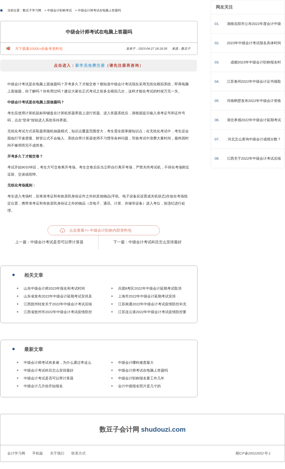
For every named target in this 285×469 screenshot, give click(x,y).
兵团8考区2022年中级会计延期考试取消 (149, 288)
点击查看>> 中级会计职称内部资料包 (100, 230)
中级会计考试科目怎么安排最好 (155, 242)
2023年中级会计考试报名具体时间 (254, 43)
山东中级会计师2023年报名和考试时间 (54, 288)
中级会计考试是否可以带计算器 (56, 242)
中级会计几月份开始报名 (43, 386)
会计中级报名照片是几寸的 (139, 386)
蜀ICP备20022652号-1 (253, 453)
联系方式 (78, 453)
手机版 (37, 453)
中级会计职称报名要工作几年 (141, 378)
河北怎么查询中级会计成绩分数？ (254, 139)
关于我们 (57, 453)
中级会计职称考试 (59, 10)
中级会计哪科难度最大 (136, 362)
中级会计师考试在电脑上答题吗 (143, 370)
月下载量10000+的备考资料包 (39, 49)
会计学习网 (16, 453)
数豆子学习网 (32, 10)
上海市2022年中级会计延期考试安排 (147, 296)
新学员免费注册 (90, 65)
